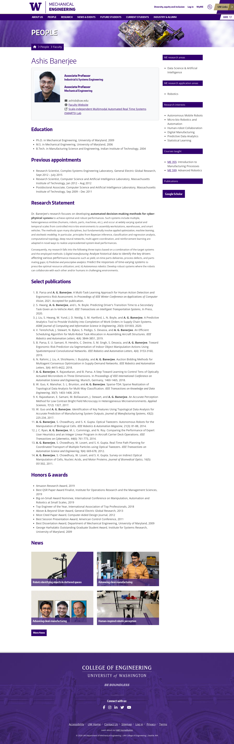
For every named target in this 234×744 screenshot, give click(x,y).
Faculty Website (78, 105)
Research (67, 17)
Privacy (151, 724)
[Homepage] (34, 47)
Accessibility (76, 724)
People (52, 17)
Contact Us (111, 724)
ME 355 (172, 162)
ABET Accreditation (124, 730)
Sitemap (126, 724)
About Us (37, 17)
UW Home (94, 724)
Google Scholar (174, 194)
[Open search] (209, 7)
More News (39, 632)
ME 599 (172, 170)
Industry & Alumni (165, 17)
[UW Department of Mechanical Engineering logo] (95, 7)
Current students (137, 17)
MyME (200, 6)
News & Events (86, 17)
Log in (191, 6)
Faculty (57, 47)
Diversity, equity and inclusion (169, 6)
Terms (163, 724)
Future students (110, 17)
